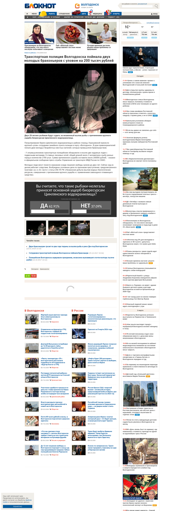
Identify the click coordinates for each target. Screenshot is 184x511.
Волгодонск (34, 269)
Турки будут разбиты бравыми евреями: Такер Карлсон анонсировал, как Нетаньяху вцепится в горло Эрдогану (100, 434)
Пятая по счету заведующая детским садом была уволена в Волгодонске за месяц (140, 422)
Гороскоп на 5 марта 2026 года (100, 329)
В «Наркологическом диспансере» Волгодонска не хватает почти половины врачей (139, 161)
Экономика (55, 424)
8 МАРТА (112, 14)
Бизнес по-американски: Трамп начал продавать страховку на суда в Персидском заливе (102, 448)
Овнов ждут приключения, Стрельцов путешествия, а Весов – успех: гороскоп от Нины (140, 70)
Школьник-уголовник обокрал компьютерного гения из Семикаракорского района (137, 123)
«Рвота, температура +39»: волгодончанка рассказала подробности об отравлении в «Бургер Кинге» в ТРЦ (53, 362)
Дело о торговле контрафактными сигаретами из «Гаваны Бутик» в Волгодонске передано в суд (139, 357)
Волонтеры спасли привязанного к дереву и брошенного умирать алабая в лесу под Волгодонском (139, 213)
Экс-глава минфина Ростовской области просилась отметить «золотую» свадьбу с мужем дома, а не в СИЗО (139, 113)
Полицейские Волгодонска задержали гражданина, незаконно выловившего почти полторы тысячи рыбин (70, 258)
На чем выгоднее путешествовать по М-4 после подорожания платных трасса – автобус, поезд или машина (140, 194)
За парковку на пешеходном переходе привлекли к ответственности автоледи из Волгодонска (140, 367)
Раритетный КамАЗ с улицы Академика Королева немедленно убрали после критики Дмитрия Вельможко (140, 278)
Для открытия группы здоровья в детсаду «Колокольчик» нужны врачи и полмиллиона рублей (139, 92)
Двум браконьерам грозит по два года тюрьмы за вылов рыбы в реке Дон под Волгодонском (68, 246)
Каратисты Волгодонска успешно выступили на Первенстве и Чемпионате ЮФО (139, 317)
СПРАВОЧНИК (64, 14)
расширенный (142, 4)
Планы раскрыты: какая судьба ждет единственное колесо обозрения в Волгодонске (140, 253)
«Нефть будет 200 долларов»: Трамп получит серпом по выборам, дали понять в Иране (102, 361)
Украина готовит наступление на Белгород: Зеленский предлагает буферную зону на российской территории (101, 376)
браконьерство (44, 269)
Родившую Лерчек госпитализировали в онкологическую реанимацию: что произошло (102, 318)
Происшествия (56, 380)
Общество (54, 336)
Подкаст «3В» (114, 17)
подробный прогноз (153, 22)
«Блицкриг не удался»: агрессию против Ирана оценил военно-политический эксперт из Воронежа (138, 503)
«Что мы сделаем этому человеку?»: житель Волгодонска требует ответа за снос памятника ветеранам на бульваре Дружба (54, 434)
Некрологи (55, 322)
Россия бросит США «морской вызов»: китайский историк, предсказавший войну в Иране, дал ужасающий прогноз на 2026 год (102, 391)
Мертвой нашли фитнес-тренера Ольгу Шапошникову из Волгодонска (54, 317)
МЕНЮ (34, 14)
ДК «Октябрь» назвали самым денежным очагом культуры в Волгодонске (137, 204)
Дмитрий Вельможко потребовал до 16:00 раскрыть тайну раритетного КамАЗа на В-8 (54, 346)
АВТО (79, 14)
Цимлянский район (58, 397)
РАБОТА (47, 14)
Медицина (95, 13)
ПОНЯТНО (17, 506)
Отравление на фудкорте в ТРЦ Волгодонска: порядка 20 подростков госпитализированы (54, 331)
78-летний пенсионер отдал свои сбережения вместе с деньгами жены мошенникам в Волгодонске (138, 336)
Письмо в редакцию (58, 440)
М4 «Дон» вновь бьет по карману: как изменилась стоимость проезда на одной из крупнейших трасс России (140, 431)
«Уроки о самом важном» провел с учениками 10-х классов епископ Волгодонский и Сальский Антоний (139, 83)
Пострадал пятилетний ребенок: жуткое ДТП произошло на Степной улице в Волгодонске (55, 375)
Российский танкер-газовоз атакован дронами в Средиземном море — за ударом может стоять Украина (102, 405)
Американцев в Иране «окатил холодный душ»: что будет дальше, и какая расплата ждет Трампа (102, 419)
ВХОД (154, 14)
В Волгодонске (34, 310)
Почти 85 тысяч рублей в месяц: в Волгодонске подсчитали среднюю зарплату (55, 419)
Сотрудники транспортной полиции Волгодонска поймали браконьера (58, 253)
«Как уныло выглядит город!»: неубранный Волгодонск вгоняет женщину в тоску (140, 326)
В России (77, 310)
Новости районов (30, 52)
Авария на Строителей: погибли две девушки (84, 17)
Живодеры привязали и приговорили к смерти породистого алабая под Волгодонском (140, 468)
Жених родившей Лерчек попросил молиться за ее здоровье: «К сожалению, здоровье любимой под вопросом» (102, 347)
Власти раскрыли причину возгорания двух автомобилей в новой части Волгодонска (54, 404)
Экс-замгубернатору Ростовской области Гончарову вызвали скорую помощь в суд (138, 151)
